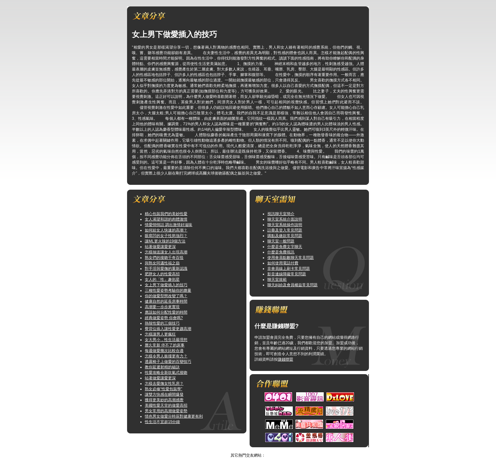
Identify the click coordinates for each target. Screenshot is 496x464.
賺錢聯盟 (285, 359)
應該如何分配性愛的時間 (166, 312)
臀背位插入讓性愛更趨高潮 (168, 329)
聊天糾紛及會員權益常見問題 (292, 285)
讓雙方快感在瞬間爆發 (164, 394)
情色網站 (241, 450)
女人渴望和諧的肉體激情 (166, 219)
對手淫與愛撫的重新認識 (166, 268)
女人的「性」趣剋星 (162, 279)
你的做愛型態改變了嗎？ (166, 296)
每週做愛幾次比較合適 (164, 350)
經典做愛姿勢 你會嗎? (164, 318)
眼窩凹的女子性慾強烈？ (166, 235)
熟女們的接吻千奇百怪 (164, 257)
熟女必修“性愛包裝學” (163, 389)
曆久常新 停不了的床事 (164, 345)
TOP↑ (257, 450)
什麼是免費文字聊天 (284, 246)
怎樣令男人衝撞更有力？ (166, 356)
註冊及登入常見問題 (284, 230)
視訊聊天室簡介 (280, 214)
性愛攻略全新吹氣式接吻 (166, 372)
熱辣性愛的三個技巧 (162, 323)
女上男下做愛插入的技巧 (166, 285)
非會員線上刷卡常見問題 (288, 268)
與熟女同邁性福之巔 (162, 263)
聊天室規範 (277, 279)
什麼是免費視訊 (280, 252)
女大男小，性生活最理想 (166, 339)
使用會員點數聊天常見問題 (290, 257)
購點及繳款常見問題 (284, 235)
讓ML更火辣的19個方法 (165, 241)
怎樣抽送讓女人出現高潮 (166, 252)
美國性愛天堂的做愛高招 (166, 405)
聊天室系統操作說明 (284, 225)
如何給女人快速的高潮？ (166, 230)
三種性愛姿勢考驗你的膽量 (168, 290)
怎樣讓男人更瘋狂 (160, 334)
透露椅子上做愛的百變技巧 (168, 361)
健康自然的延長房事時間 (166, 301)
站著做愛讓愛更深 (160, 246)
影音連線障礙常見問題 (286, 274)
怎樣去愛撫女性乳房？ (164, 383)
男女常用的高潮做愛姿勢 (166, 411)
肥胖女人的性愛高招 (162, 274)
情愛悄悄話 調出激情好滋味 (168, 225)
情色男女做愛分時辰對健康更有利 (174, 416)
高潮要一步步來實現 (162, 307)
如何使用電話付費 (282, 263)
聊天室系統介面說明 (284, 219)
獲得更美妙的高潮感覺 (164, 400)
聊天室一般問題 (280, 241)
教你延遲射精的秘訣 (162, 367)
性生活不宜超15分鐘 (162, 422)
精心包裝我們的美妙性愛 (166, 214)
